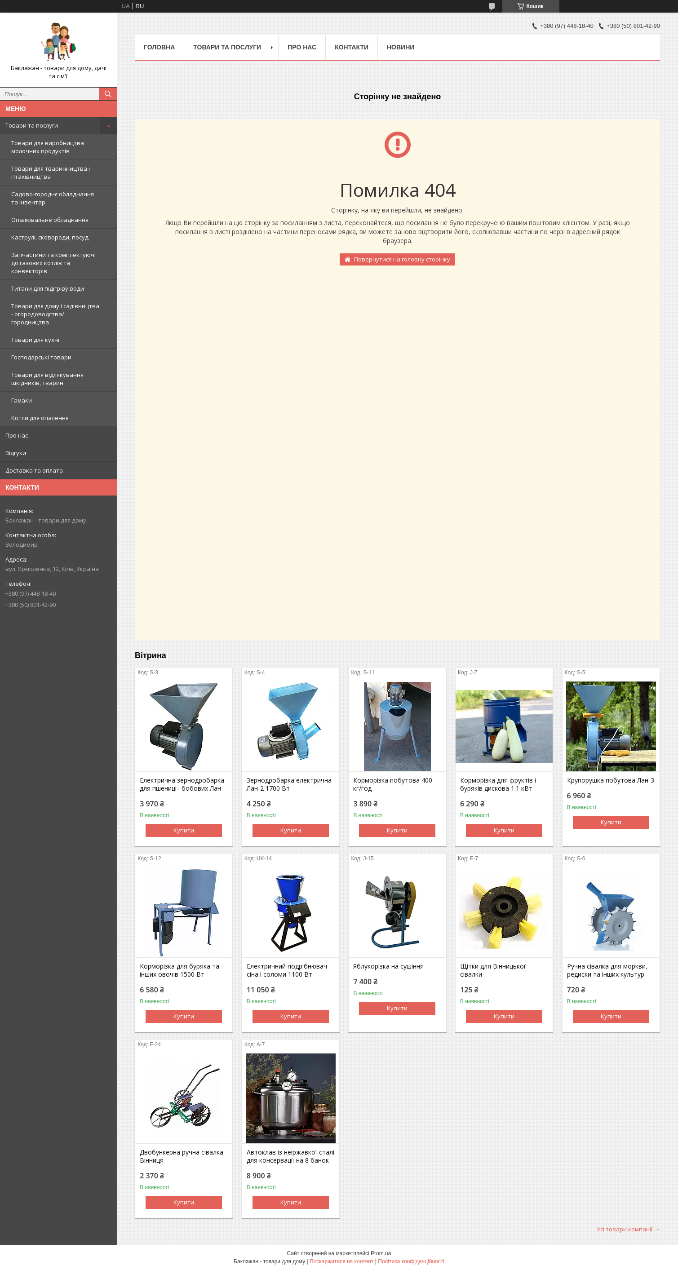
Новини (400, 47)
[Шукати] (108, 94)
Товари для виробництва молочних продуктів (47, 147)
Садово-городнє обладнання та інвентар (52, 198)
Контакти (351, 47)
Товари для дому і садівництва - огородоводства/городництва (55, 314)
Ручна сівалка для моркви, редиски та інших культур (607, 970)
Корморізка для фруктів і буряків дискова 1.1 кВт (498, 784)
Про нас (16, 435)
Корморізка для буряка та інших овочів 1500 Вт (179, 970)
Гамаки (21, 400)
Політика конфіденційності (411, 1261)
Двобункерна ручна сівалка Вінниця (181, 1156)
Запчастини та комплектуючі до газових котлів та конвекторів (53, 263)
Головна (159, 47)
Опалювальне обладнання (50, 220)
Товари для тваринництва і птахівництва (50, 172)
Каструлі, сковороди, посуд (50, 237)
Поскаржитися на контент (341, 1261)
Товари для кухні (35, 340)
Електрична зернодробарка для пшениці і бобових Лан (182, 784)
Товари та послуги (31, 125)
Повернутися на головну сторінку (402, 259)
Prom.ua (381, 1253)
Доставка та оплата (34, 470)
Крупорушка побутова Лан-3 (610, 780)
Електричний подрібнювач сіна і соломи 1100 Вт (287, 970)
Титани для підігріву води (47, 288)
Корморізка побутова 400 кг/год (392, 784)
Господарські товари (41, 357)
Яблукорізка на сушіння (388, 966)
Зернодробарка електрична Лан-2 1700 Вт (289, 784)
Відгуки (15, 453)
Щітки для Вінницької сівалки (493, 970)
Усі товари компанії (624, 1229)
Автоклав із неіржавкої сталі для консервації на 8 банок (290, 1156)
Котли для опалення (40, 418)
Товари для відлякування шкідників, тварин (47, 379)
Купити (183, 830)
